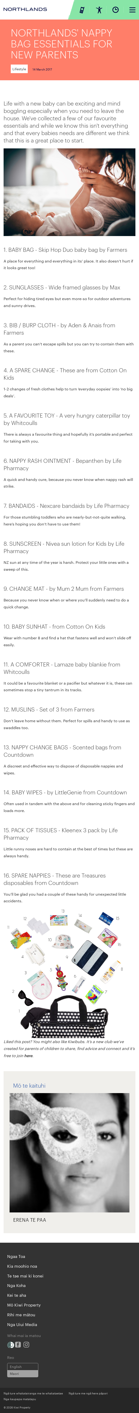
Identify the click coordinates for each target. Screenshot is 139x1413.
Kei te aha (16, 1295)
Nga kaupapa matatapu (20, 1399)
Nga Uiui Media (22, 1324)
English (16, 1366)
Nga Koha (16, 1285)
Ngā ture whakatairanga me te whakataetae (33, 1393)
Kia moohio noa (22, 1266)
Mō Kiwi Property (24, 1304)
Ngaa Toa (16, 1256)
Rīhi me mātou (21, 1314)
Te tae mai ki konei (25, 1275)
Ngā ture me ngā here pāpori (88, 1393)
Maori (14, 1373)
